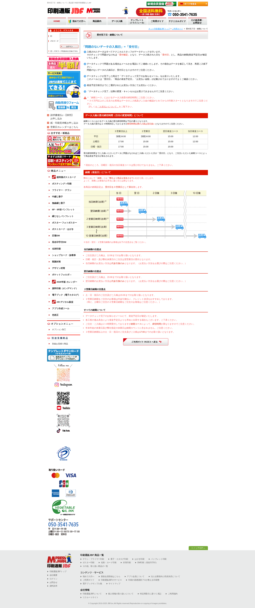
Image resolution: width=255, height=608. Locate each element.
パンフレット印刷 (157, 559)
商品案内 (97, 21)
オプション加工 (59, 329)
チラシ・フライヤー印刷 (92, 559)
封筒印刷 (126, 562)
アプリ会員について (134, 576)
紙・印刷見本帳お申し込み (64, 123)
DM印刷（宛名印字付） (146, 562)
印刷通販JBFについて (91, 594)
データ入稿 (117, 21)
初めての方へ (78, 21)
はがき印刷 (138, 559)
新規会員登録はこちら (109, 576)
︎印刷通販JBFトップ (56, 571)
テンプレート (137, 21)
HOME (57, 21)
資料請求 (52, 586)
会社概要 (52, 575)
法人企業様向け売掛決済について (164, 576)
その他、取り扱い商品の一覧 (94, 566)
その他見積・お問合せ (197, 21)
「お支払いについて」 (108, 106)
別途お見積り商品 (60, 344)
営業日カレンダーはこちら (64, 127)
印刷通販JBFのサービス (110, 580)
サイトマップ (113, 583)
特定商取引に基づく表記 (149, 594)
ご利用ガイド (157, 21)
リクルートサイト (89, 597)
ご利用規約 (171, 594)
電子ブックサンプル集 (91, 583)
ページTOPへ (198, 548)
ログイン (52, 579)
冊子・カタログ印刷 (118, 559)
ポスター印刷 (87, 562)
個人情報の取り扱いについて (119, 594)
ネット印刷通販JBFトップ (159, 29)
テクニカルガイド (177, 21)
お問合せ (52, 582)
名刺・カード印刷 (107, 562)
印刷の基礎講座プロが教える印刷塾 (142, 580)
